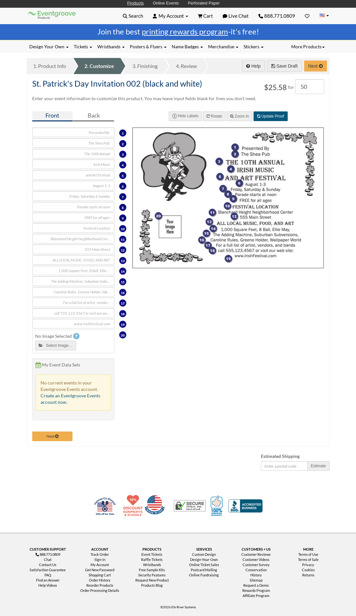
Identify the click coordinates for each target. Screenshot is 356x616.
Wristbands (152, 565)
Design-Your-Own (204, 559)
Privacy (308, 565)
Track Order (100, 554)
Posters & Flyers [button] (148, 46)
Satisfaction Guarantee (48, 570)
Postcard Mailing (204, 570)
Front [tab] (52, 115)
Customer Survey (256, 565)
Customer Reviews (256, 554)
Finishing (145, 66)
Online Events (166, 3)
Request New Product (152, 580)
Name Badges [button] (187, 46)
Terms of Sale (308, 559)
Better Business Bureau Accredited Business (245, 506)
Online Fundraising (204, 575)
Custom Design (204, 554)
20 (123, 335)
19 (123, 325)
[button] (133, 16)
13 (123, 261)
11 (123, 240)
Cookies (308, 570)
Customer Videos (256, 559)
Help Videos (47, 585)
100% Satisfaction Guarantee (217, 505)
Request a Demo (256, 585)
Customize (99, 66)
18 (123, 314)
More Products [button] (308, 46)
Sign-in (99, 559)
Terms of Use (308, 554)
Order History (100, 580)
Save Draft (284, 66)
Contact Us (47, 565)
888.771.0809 (276, 16)
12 (123, 250)
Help (253, 66)
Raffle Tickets (152, 559)
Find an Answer (48, 580)
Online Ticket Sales (204, 565)
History (256, 575)
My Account (100, 565)
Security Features (152, 575)
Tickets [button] (83, 46)
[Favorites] (307, 16)
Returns (308, 575)
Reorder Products (99, 585)
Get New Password (99, 570)
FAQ (47, 575)
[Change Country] (324, 16)
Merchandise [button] (223, 46)
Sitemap (256, 580)
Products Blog (152, 585)
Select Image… (55, 345)
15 (123, 282)
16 (123, 293)
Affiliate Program (256, 595)
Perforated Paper (204, 3)
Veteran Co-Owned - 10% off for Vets (106, 510)
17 (123, 303)
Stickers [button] (254, 46)
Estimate (318, 466)
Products (135, 3)
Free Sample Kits (152, 570)
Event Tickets (151, 554)
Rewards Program (256, 590)
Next (315, 66)
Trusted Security (190, 506)
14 (123, 271)
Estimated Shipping (280, 456)
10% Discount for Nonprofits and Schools (134, 505)
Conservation (256, 570)
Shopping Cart (100, 575)
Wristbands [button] (111, 46)
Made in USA (156, 506)
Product (49, 66)
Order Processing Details (99, 590)
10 (123, 229)
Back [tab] (94, 115)
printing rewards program (185, 31)
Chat (48, 559)
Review (186, 66)
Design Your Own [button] (49, 46)
